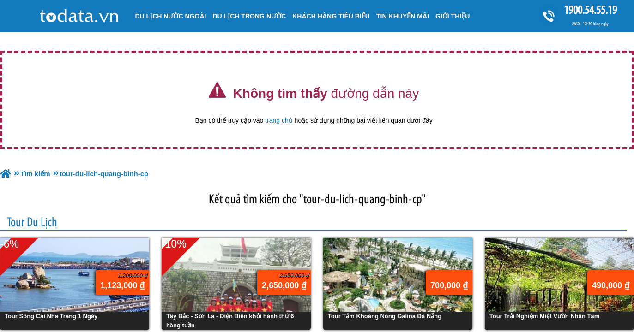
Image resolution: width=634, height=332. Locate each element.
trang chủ (279, 120)
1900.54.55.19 (590, 10)
